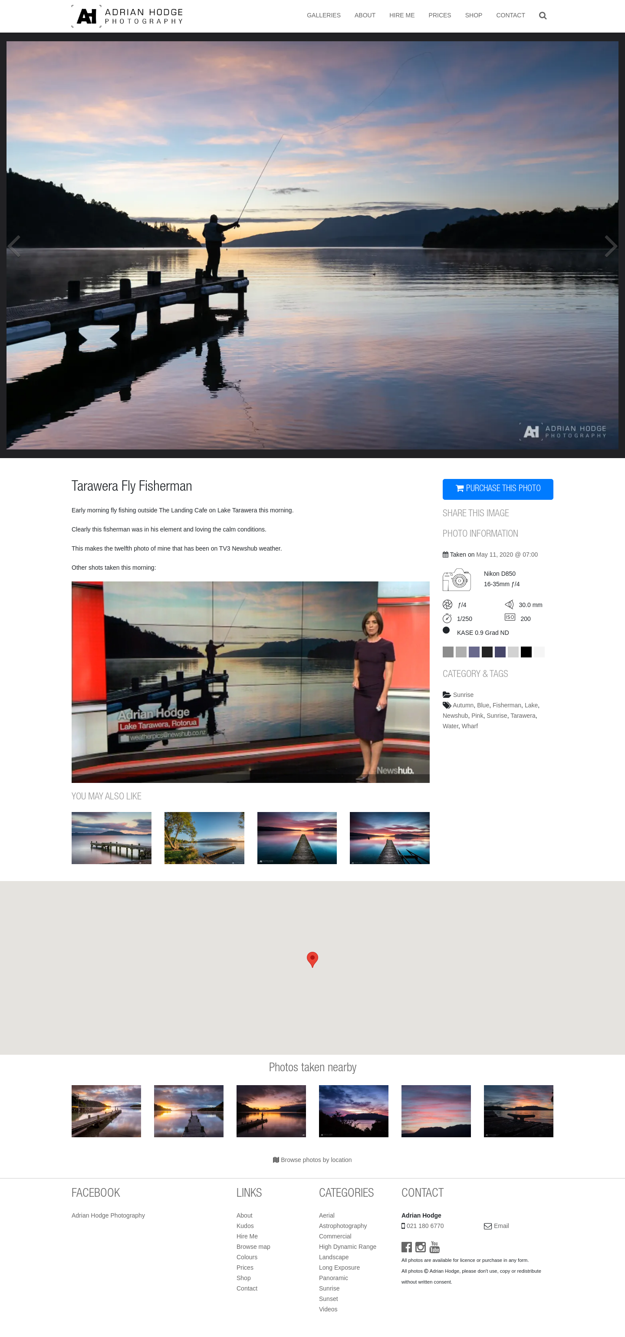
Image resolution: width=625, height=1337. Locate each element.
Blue (483, 705)
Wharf (470, 726)
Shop (474, 15)
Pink (477, 715)
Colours (247, 1257)
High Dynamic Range (347, 1246)
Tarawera (523, 715)
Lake (531, 705)
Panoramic (333, 1277)
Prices (440, 15)
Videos (328, 1309)
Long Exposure (339, 1267)
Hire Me (401, 15)
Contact (510, 15)
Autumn (463, 705)
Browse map (253, 1246)
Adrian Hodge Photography (108, 1215)
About (365, 15)
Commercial (335, 1236)
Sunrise (463, 694)
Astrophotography (343, 1225)
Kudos (245, 1225)
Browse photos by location (312, 1159)
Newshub (455, 715)
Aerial (327, 1215)
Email (501, 1225)
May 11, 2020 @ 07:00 (507, 554)
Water (450, 726)
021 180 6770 (425, 1225)
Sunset (328, 1298)
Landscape (334, 1257)
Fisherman (507, 705)
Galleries (324, 15)
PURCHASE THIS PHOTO (498, 489)
